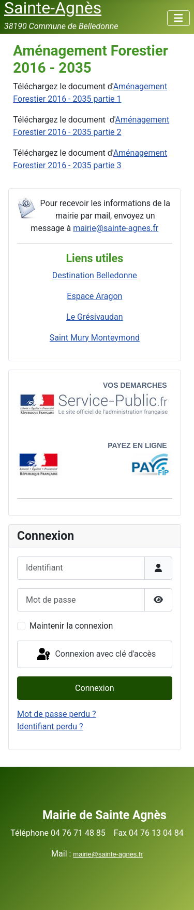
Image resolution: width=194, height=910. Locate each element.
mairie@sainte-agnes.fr (115, 228)
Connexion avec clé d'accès (95, 654)
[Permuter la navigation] (178, 18)
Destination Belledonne (94, 275)
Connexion (94, 688)
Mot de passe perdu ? (56, 714)
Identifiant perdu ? (50, 726)
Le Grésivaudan (94, 317)
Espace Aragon (94, 296)
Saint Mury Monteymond (95, 338)
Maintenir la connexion (71, 626)
